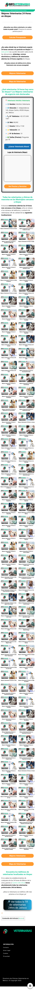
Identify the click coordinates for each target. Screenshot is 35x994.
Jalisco (8, 10)
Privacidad (6, 956)
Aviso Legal (6, 950)
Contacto (6, 947)
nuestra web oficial (18, 883)
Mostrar (21, 918)
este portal (5, 52)
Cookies (5, 953)
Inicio (5, 10)
